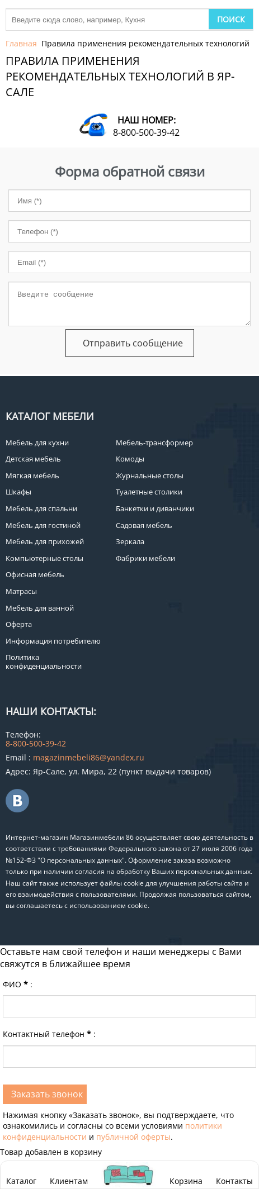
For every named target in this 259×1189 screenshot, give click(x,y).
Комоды (130, 459)
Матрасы (21, 591)
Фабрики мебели (145, 558)
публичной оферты (133, 1136)
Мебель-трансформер (154, 442)
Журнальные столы (149, 475)
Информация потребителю (53, 641)
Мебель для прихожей (45, 541)
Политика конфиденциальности (44, 661)
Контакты (234, 1181)
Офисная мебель (35, 574)
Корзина (186, 1174)
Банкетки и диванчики (155, 508)
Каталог (21, 1181)
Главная (21, 43)
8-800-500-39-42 (146, 132)
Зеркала (130, 541)
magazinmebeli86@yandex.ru (88, 757)
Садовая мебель (144, 525)
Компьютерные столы (44, 558)
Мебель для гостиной (43, 525)
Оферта (19, 624)
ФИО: (17, 984)
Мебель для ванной (40, 608)
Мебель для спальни (41, 508)
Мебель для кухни (37, 442)
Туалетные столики (149, 492)
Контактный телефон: (49, 1034)
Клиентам (69, 1181)
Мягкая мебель (32, 475)
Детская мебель (33, 459)
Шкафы (18, 492)
